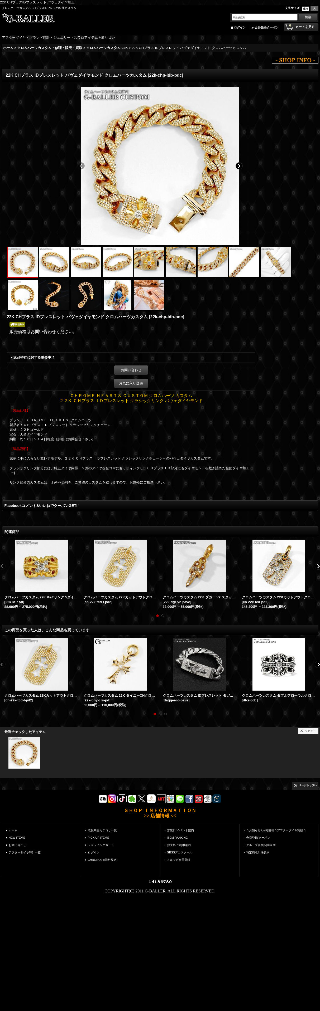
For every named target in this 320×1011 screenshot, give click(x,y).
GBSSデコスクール (180, 852)
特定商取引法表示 (257, 852)
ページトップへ (308, 785)
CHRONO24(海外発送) (103, 859)
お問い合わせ (43, 331)
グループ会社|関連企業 (261, 845)
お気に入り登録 (131, 383)
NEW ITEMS (17, 837)
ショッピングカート (101, 845)
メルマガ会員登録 (178, 859)
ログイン (240, 27)
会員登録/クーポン (267, 27)
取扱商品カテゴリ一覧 (102, 830)
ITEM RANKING (177, 837)
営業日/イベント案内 (180, 830)
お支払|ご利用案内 (179, 845)
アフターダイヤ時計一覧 (25, 852)
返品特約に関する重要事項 (34, 357)
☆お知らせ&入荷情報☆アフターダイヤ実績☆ (276, 830)
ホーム (13, 830)
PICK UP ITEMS (98, 837)
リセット (310, 730)
